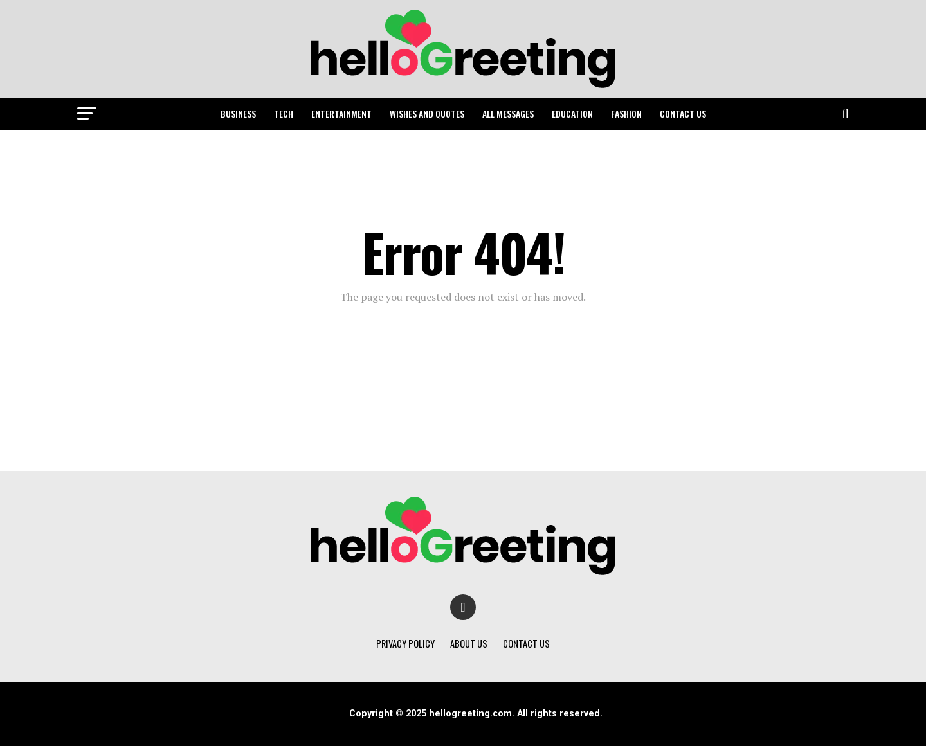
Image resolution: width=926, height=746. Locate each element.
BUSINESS (238, 113)
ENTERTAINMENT (341, 113)
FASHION (626, 113)
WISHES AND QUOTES (427, 113)
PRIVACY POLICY (405, 643)
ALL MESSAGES (508, 113)
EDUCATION (572, 113)
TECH (283, 113)
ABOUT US (468, 643)
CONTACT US (683, 113)
